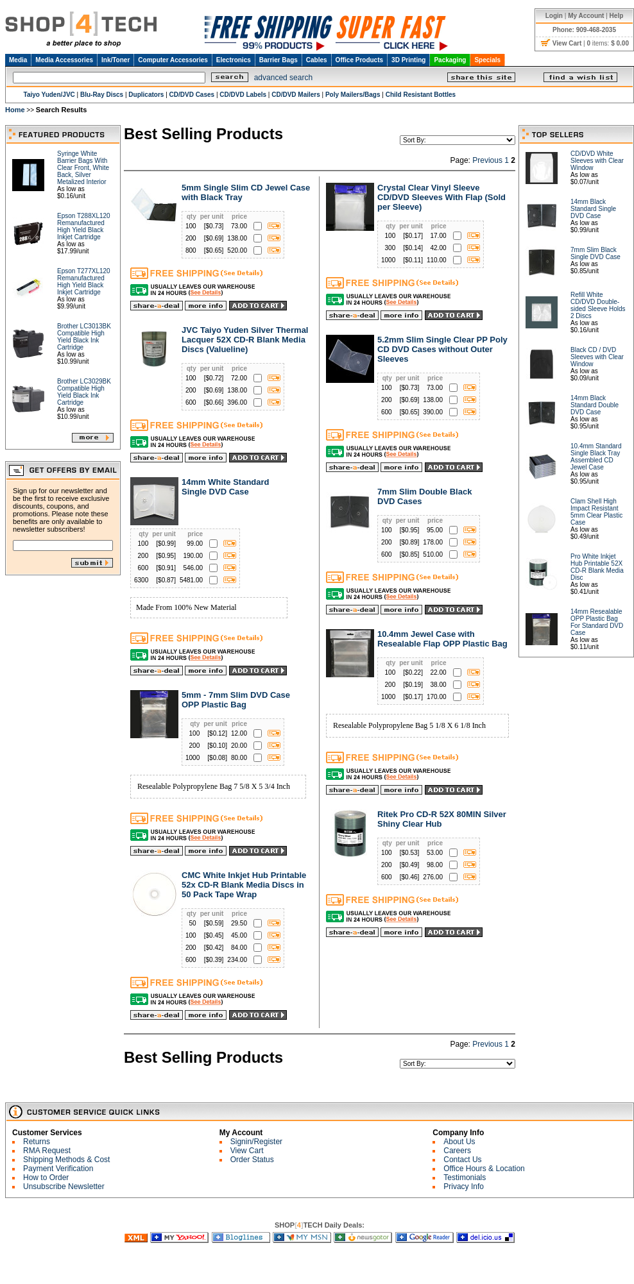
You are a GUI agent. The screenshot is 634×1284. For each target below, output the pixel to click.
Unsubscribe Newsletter (64, 1186)
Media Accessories (64, 59)
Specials (487, 59)
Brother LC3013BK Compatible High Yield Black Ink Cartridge (84, 337)
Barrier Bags (278, 59)
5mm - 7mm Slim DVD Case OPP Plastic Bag (236, 699)
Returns (36, 1141)
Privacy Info (463, 1186)
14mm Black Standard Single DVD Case (593, 208)
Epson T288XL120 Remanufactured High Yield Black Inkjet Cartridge (83, 226)
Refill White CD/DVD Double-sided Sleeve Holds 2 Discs (598, 305)
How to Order (46, 1177)
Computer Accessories (173, 59)
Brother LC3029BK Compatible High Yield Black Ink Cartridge (84, 392)
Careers (457, 1150)
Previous (487, 160)
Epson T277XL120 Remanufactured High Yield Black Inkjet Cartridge (83, 281)
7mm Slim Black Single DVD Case (595, 253)
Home (15, 110)
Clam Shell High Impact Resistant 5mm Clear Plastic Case (596, 512)
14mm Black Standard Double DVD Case (594, 405)
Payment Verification (58, 1168)
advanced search (283, 77)
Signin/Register (256, 1141)
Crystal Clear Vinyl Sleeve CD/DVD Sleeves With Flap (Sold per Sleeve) (441, 197)
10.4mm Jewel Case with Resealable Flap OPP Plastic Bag (442, 638)
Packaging (450, 59)
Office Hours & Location (484, 1168)
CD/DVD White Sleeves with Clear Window (597, 160)
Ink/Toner (115, 59)
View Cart (247, 1150)
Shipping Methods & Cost (66, 1159)
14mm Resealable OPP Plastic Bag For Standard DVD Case (596, 622)
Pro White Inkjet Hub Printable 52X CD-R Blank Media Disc (597, 567)
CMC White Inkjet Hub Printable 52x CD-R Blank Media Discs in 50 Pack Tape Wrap (244, 884)
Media (18, 59)
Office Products (359, 59)
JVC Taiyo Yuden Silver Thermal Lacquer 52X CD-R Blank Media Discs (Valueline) (245, 339)
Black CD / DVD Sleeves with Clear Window (597, 356)
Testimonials (464, 1177)
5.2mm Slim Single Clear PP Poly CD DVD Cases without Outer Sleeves (442, 349)
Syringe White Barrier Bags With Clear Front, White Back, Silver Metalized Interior (83, 167)
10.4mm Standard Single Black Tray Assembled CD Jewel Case (596, 457)
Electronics (233, 59)
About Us (459, 1141)
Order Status (252, 1159)
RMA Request (47, 1150)
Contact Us (462, 1159)
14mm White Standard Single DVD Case (226, 486)
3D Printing (408, 59)
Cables (316, 59)
